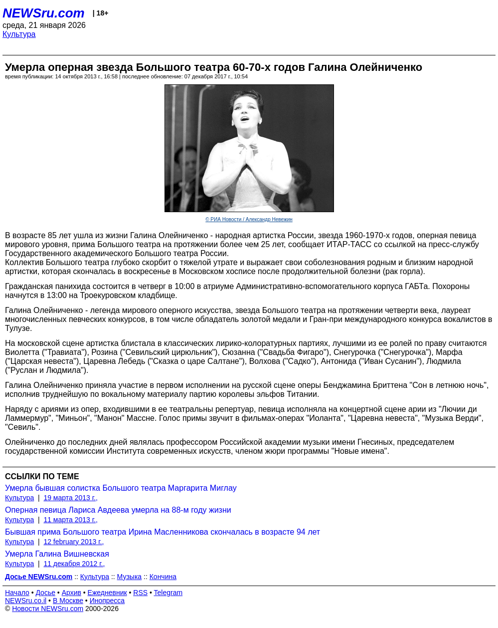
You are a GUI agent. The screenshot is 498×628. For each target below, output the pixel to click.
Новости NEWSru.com (47, 609)
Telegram (168, 593)
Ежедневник (107, 593)
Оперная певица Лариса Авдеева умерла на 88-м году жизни (118, 510)
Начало (17, 593)
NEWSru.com (43, 12)
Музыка (129, 577)
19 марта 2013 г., (70, 498)
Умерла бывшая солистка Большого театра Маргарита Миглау (121, 488)
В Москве (68, 601)
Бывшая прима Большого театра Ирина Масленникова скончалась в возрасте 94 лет (162, 532)
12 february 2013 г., (73, 542)
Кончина (163, 577)
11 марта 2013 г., (70, 520)
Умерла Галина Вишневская (57, 554)
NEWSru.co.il (25, 601)
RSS (140, 593)
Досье (45, 593)
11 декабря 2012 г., (74, 564)
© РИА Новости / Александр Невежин (249, 219)
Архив (71, 593)
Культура (19, 34)
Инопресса (107, 601)
